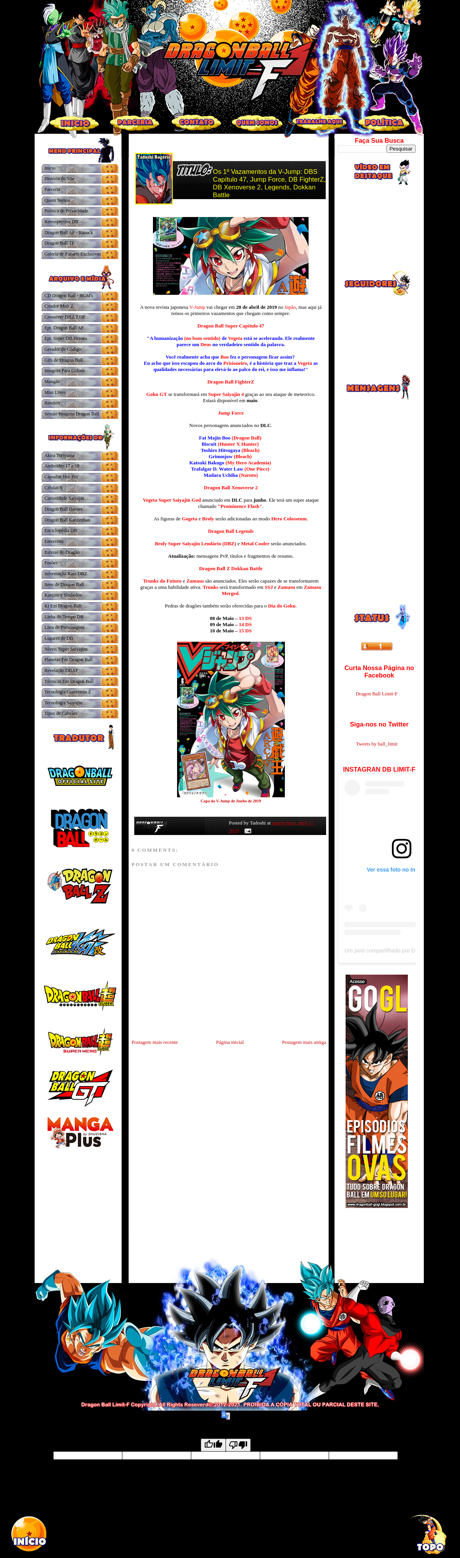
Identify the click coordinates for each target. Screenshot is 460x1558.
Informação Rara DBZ (65, 573)
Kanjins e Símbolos (63, 595)
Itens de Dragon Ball (64, 584)
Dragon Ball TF (59, 243)
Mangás (52, 381)
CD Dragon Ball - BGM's (68, 295)
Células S (53, 487)
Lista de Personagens (64, 627)
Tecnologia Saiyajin (63, 702)
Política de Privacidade (66, 211)
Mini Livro (54, 392)
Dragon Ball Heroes (63, 509)
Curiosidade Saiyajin (64, 498)
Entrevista (54, 541)
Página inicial (230, 1042)
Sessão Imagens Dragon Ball (71, 414)
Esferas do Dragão (61, 552)
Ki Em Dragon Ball (62, 606)
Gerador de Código (62, 349)
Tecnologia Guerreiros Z (67, 692)
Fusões (51, 562)
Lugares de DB (58, 638)
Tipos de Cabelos (60, 713)
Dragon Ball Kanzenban (67, 520)
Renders (52, 403)
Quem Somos (57, 200)
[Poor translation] (238, 1445)
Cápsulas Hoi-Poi (61, 477)
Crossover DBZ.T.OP (64, 317)
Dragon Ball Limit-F (377, 694)
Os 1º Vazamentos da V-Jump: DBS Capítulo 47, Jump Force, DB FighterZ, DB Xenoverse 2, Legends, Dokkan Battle (269, 183)
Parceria (52, 189)
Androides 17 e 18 (61, 466)
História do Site (59, 178)
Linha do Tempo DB (63, 617)
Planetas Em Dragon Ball (68, 659)
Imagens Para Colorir (64, 370)
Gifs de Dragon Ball (63, 360)
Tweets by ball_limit (377, 744)
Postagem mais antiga (304, 1042)
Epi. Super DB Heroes (65, 338)
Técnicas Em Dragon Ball (69, 681)
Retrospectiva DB (61, 221)
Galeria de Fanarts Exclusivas (72, 254)
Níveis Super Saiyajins (66, 649)
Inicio (50, 168)
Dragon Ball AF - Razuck (68, 232)
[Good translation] (213, 1445)
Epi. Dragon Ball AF (64, 328)
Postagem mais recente (155, 1042)
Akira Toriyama (59, 455)
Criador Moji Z (59, 306)
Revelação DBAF (61, 670)
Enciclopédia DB (60, 530)
